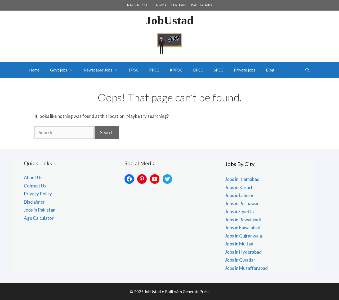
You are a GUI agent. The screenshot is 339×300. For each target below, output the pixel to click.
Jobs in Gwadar (240, 260)
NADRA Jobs (137, 5)
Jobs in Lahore (239, 195)
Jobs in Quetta (239, 211)
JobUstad (169, 20)
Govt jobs (64, 70)
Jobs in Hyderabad (243, 252)
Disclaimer (34, 202)
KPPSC (176, 70)
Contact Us (35, 186)
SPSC (218, 70)
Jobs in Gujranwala (243, 236)
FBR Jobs (178, 5)
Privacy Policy (38, 193)
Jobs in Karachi (240, 187)
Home (34, 70)
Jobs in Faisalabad (242, 227)
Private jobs (244, 70)
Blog (270, 70)
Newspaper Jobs (103, 70)
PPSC (154, 70)
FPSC (134, 70)
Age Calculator (39, 218)
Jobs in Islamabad (242, 179)
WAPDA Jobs (201, 5)
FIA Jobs (159, 5)
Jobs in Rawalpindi (243, 219)
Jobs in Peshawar (242, 203)
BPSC (198, 70)
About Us (33, 177)
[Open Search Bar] (307, 70)
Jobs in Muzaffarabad (246, 268)
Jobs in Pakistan (39, 210)
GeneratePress (196, 291)
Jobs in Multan (239, 244)
